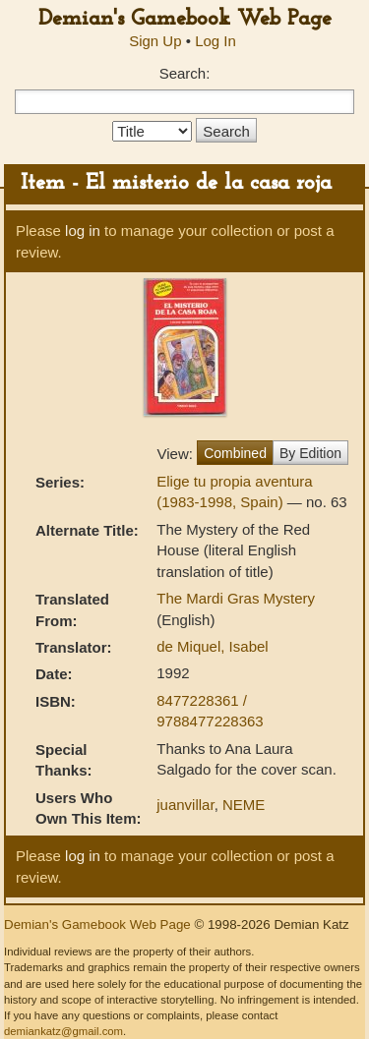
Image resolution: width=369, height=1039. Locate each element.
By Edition (310, 453)
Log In (215, 40)
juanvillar (185, 804)
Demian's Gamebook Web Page (185, 19)
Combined (235, 453)
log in (82, 230)
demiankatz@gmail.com (63, 1031)
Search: (185, 73)
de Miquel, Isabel (212, 646)
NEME (243, 804)
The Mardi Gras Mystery (235, 598)
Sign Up (155, 40)
